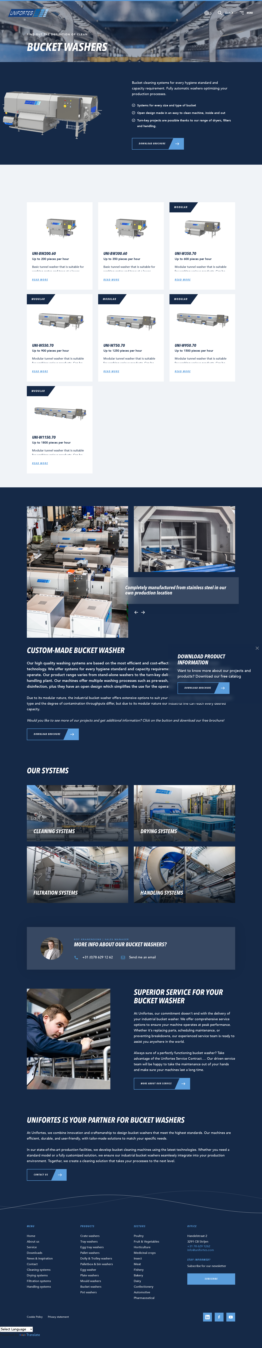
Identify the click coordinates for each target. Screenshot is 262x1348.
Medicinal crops (145, 1253)
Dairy (137, 1281)
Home (31, 1236)
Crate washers (89, 1236)
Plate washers (89, 1275)
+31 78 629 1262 (198, 1246)
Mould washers (90, 1281)
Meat (137, 1264)
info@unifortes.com (200, 1250)
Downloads (34, 1253)
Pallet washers (89, 1253)
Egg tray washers (92, 1247)
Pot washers (88, 1292)
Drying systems (37, 1275)
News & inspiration (40, 1258)
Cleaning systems (38, 1270)
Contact (32, 1264)
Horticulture (142, 1247)
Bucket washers (90, 1287)
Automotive (142, 1292)
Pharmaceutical (144, 1298)
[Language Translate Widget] (16, 1329)
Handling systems (39, 1287)
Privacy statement (58, 1317)
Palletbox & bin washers (96, 1264)
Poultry (139, 1236)
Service (32, 1247)
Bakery (138, 1275)
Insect (138, 1258)
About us (33, 1242)
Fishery (139, 1270)
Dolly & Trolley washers (96, 1258)
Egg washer (88, 1270)
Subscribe (211, 1279)
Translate (30, 1335)
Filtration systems (39, 1281)
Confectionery (143, 1287)
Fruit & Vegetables (146, 1242)
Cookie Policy (35, 1317)
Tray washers (89, 1242)
